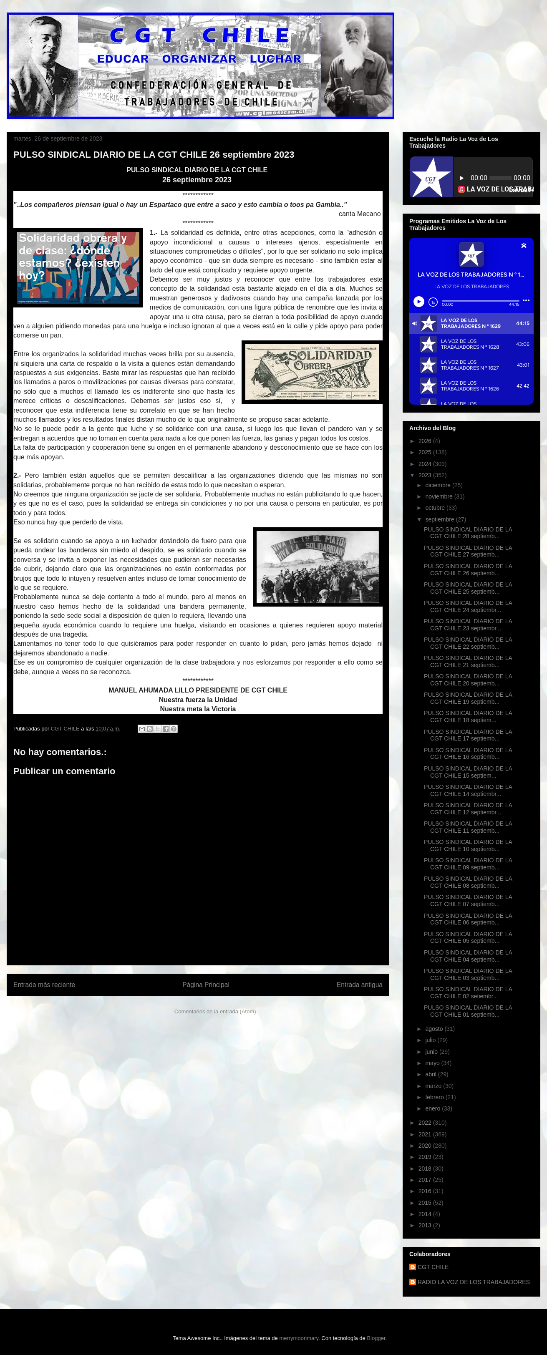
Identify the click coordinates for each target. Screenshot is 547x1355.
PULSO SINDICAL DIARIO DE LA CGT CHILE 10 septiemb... (468, 845)
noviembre (439, 496)
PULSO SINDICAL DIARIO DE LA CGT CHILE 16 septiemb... (468, 754)
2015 (425, 1202)
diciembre (438, 485)
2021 (425, 1134)
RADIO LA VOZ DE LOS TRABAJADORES (474, 1282)
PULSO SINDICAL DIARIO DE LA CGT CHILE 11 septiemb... (468, 827)
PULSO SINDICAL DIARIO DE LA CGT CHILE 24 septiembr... (468, 606)
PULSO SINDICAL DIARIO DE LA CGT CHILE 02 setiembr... (468, 993)
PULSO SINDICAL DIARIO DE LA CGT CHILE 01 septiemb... (468, 1011)
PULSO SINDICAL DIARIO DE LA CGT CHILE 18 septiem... (468, 716)
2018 (425, 1168)
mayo (433, 1063)
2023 (425, 475)
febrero (435, 1097)
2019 (425, 1157)
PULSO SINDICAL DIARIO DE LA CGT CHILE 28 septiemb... (468, 533)
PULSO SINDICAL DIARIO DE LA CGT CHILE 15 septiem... (468, 772)
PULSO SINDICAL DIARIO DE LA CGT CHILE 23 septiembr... (468, 625)
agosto (434, 1028)
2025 (425, 452)
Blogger (376, 1338)
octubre (435, 507)
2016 (425, 1191)
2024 (425, 464)
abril (431, 1074)
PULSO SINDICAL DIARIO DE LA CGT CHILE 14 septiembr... (468, 790)
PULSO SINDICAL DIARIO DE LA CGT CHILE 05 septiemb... (468, 937)
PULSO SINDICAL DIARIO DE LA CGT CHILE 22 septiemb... (468, 643)
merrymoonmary (298, 1338)
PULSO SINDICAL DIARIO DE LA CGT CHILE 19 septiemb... (468, 698)
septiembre (440, 519)
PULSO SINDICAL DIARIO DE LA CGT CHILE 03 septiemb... (468, 974)
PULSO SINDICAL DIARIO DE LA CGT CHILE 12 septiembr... (468, 809)
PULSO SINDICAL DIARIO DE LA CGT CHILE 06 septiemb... (468, 919)
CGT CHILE (433, 1267)
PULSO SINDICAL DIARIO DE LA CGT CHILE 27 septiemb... (468, 551)
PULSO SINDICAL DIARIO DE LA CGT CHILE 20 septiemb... (468, 680)
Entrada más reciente (44, 984)
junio (432, 1051)
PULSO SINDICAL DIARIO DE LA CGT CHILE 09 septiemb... (468, 864)
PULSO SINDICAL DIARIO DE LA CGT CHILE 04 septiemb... (468, 956)
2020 (425, 1145)
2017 (425, 1179)
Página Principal (205, 984)
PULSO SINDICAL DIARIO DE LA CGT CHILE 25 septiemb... (468, 588)
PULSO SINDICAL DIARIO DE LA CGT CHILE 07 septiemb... (468, 900)
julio (431, 1040)
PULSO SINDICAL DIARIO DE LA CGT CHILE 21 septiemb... (468, 661)
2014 (425, 1214)
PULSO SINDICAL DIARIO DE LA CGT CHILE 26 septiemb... (468, 570)
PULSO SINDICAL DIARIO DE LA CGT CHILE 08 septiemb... (468, 882)
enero (433, 1108)
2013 (425, 1225)
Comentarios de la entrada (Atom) (215, 1011)
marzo (434, 1086)
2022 (425, 1122)
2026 (425, 441)
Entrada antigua (360, 984)
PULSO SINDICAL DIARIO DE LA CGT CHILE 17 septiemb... (468, 735)
